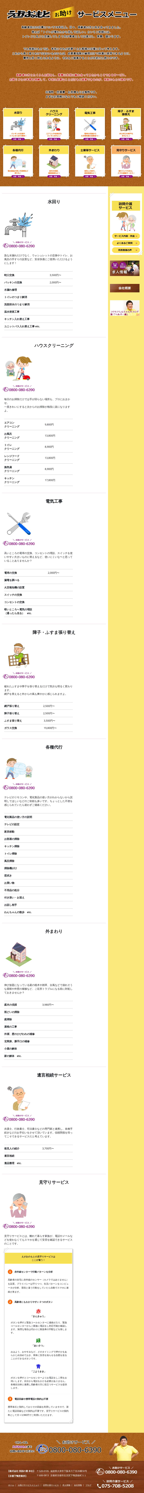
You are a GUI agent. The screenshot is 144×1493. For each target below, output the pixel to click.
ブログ (88, 1485)
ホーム (11, 1485)
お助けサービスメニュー (28, 1485)
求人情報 (66, 1485)
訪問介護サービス (51, 1485)
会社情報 (78, 1485)
